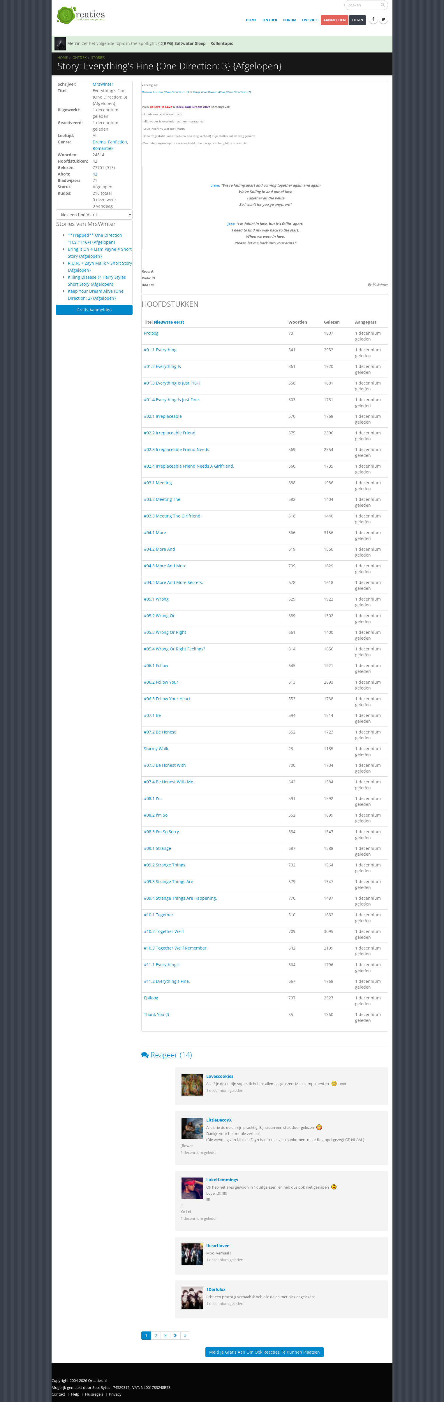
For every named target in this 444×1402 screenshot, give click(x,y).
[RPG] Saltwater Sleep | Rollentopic (195, 43)
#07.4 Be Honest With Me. (169, 782)
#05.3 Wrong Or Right (165, 632)
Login (357, 19)
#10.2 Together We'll (164, 931)
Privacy (115, 1394)
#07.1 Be (152, 715)
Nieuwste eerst (169, 322)
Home (251, 19)
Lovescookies (219, 1076)
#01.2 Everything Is (162, 366)
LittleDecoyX (219, 1120)
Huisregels (94, 1394)
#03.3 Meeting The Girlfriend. (173, 516)
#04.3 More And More (165, 565)
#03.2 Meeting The (162, 499)
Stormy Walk (156, 748)
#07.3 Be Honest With (165, 765)
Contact (58, 1394)
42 (95, 174)
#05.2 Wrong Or (159, 615)
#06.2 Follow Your (161, 682)
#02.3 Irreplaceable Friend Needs (176, 449)
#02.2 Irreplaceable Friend (169, 433)
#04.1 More (155, 532)
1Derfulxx (215, 1289)
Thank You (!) (156, 1014)
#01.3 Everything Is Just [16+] (172, 383)
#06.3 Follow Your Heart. (167, 698)
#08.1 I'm (153, 798)
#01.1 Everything (160, 349)
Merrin (74, 43)
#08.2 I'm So (156, 815)
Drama (99, 142)
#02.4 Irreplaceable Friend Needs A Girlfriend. (189, 466)
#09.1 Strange (157, 848)
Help (75, 1394)
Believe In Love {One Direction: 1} (165, 92)
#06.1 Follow (156, 665)
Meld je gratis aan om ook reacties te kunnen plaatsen (264, 1352)
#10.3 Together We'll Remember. (176, 948)
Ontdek (269, 19)
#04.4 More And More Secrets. (173, 582)
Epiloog (151, 998)
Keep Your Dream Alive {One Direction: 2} (222, 92)
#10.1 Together (158, 914)
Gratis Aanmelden (94, 310)
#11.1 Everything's (161, 964)
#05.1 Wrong (156, 599)
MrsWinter (103, 84)
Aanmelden (334, 19)
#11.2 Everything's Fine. (167, 981)
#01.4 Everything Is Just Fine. (172, 399)
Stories (98, 57)
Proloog (151, 333)
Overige (310, 19)
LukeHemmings (222, 1179)
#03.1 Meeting (158, 482)
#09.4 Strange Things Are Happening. (180, 898)
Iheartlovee (217, 1245)
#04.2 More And (159, 549)
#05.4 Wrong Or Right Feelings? (174, 649)
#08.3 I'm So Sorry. (162, 831)
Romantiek (103, 148)
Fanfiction (117, 142)
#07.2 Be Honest (160, 732)
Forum (289, 19)
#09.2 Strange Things (164, 865)
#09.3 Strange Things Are (168, 881)
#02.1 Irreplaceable (163, 416)
